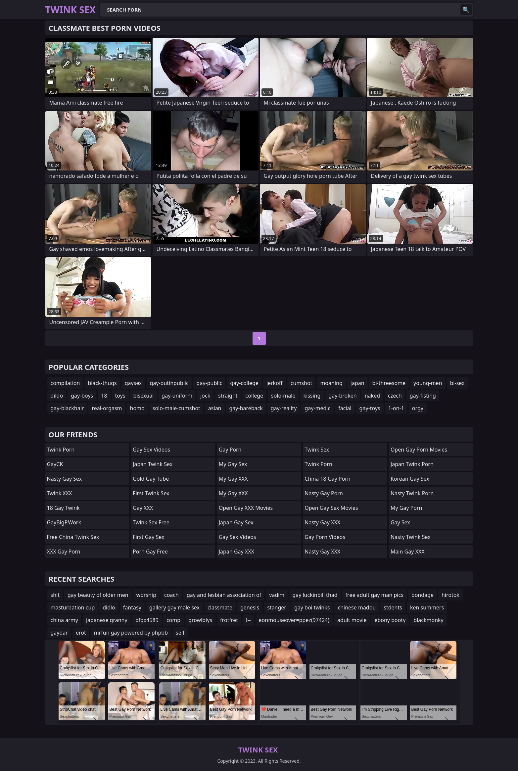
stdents (393, 607)
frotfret (229, 620)
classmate (220, 607)
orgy (417, 408)
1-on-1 (396, 408)
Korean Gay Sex (410, 478)
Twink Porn (61, 449)
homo (137, 408)
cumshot (301, 383)
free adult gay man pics (374, 595)
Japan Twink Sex (152, 464)
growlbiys (200, 620)
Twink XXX (59, 493)
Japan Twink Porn (412, 464)
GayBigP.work (64, 522)
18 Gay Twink (63, 507)
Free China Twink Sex (73, 537)
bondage (422, 595)
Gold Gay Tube (151, 478)
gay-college (244, 383)
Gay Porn (230, 449)
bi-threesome (388, 383)
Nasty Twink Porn (412, 493)
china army (64, 620)
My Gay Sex (233, 464)
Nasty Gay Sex (64, 478)
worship (146, 595)
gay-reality (284, 408)
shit (55, 595)
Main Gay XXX (408, 551)
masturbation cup (73, 607)
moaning (331, 383)
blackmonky (428, 620)
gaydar (59, 632)
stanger (276, 607)
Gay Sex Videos (151, 449)
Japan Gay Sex (236, 522)
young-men (427, 383)
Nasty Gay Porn (324, 493)
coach (171, 595)
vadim (276, 595)
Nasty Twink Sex (411, 537)
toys (120, 395)
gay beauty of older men (98, 595)
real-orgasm (107, 408)
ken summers (427, 607)
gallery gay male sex (174, 607)
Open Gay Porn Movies (419, 449)
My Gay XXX (233, 478)
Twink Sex (317, 449)
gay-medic (317, 408)
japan (357, 383)
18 (104, 395)
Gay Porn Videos (325, 537)
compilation (65, 383)
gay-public (209, 383)
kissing (311, 395)
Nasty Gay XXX (322, 522)
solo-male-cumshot (176, 408)
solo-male (283, 395)
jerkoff (274, 383)
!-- (248, 620)
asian (214, 408)
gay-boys (82, 395)
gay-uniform (177, 395)
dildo (57, 395)
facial (344, 408)
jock (205, 395)
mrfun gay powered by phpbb (131, 632)
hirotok (450, 595)
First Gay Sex (149, 537)
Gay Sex (400, 522)
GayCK (55, 464)
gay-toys (369, 408)
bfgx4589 (147, 620)
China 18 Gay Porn (327, 478)
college (254, 395)
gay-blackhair (67, 408)
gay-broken (342, 395)
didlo (109, 607)
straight (227, 395)
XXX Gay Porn (63, 551)
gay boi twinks (312, 607)
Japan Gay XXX (236, 551)
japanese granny (106, 620)
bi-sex (457, 383)
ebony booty (389, 620)
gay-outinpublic (169, 383)
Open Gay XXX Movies (246, 507)
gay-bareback (246, 408)
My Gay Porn (406, 507)
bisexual (143, 395)
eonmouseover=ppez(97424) (294, 620)
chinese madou (357, 607)
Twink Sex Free (151, 522)
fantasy (132, 607)
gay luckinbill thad (314, 595)
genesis (249, 607)
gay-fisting (423, 395)
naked (372, 395)
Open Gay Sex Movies (331, 507)
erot (81, 632)
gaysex (133, 383)
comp (173, 620)
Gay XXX (143, 507)
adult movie (351, 620)
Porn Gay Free (150, 551)
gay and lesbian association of (224, 595)
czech (395, 395)
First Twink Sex (151, 493)
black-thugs (102, 383)
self (180, 632)
